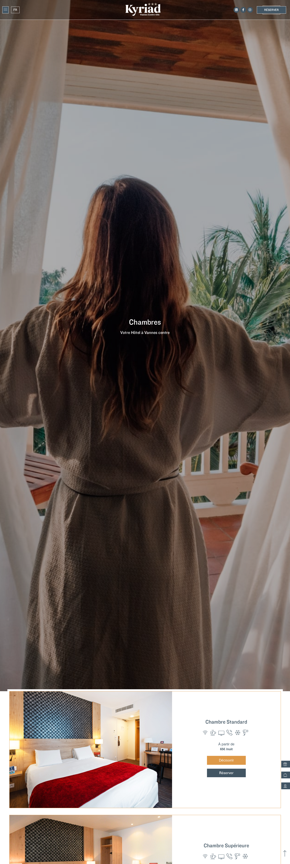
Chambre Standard (226, 722)
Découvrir (226, 760)
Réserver (226, 773)
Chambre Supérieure (226, 846)
